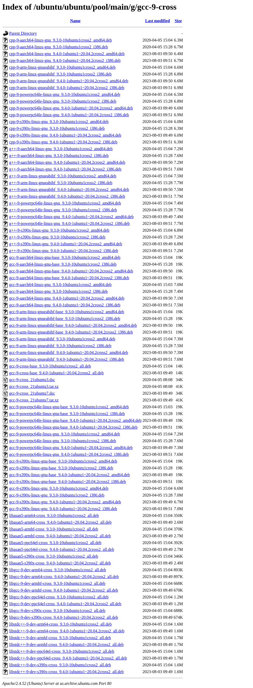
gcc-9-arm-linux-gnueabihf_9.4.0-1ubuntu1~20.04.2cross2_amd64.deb (68, 352)
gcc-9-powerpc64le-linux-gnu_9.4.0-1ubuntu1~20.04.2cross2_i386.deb (69, 454)
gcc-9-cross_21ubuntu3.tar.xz (33, 386)
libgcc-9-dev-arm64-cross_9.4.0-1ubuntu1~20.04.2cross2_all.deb (64, 576)
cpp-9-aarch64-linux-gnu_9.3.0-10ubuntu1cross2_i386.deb (58, 47)
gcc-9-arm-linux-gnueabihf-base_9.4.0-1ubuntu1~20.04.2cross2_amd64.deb (73, 325)
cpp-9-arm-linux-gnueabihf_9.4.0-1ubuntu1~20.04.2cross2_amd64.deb (68, 81)
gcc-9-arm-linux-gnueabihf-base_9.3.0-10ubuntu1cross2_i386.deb (64, 318)
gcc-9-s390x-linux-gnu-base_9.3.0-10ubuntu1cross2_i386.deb (61, 468)
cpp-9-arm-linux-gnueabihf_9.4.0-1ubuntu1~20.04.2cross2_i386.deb (66, 87)
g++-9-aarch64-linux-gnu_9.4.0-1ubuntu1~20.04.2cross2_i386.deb (65, 169)
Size (178, 21)
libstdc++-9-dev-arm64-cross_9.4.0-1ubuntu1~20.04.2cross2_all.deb (66, 631)
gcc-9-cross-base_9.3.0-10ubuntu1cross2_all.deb (50, 366)
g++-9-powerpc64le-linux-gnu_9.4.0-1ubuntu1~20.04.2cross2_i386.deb (69, 223)
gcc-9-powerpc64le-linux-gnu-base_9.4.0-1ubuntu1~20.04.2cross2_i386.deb (73, 427)
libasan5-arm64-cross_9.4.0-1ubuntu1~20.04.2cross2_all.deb (60, 522)
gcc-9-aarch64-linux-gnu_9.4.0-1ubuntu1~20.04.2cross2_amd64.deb (66, 298)
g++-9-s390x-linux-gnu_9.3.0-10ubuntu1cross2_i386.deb (57, 237)
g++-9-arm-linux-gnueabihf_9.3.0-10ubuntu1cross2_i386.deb (60, 182)
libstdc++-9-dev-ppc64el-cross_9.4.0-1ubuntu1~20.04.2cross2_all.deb (68, 658)
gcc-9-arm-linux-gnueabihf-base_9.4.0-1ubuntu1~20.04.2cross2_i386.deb (71, 332)
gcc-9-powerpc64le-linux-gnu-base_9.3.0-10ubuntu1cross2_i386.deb (67, 413)
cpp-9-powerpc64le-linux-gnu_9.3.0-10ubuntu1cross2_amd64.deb (64, 94)
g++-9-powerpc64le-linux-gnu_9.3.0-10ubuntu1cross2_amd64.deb (65, 203)
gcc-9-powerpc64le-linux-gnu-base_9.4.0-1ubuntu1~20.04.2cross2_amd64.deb (75, 420)
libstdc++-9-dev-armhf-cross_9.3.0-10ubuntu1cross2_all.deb (60, 637)
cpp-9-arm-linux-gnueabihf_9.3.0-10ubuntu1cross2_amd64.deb (62, 67)
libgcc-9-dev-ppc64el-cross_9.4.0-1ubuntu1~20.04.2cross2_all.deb (65, 604)
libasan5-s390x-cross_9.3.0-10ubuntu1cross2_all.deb (53, 556)
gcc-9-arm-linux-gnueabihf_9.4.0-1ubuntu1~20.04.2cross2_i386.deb (66, 359)
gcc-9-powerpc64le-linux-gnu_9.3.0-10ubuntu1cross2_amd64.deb (64, 434)
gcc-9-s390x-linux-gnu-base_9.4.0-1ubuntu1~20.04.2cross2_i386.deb (67, 481)
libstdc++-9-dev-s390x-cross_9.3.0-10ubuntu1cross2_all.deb (60, 665)
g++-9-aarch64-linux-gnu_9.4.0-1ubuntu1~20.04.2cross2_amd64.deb (67, 162)
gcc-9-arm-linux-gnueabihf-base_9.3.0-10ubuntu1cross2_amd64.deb (66, 312)
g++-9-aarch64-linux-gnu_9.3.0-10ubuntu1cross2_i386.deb (59, 155)
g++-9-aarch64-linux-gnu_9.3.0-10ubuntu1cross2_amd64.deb (61, 149)
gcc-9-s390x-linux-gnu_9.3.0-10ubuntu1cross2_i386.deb (56, 495)
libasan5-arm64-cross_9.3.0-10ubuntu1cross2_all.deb (54, 515)
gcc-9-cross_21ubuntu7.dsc (32, 393)
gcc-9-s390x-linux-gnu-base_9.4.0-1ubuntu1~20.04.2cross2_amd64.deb (69, 475)
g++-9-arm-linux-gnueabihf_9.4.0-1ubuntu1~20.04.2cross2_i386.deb (67, 196)
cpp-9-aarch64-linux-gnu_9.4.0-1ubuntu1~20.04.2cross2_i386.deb (65, 60)
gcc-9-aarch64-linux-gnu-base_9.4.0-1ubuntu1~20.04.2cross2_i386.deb (69, 278)
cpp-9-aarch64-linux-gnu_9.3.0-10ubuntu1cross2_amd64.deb (60, 40)
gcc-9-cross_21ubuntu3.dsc (32, 379)
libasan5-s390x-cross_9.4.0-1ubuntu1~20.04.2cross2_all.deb (60, 563)
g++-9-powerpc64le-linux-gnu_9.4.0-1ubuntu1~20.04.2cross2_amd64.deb (71, 216)
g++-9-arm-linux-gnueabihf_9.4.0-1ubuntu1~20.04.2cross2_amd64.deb (69, 189)
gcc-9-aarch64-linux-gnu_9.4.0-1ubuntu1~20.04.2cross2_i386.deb (64, 305)
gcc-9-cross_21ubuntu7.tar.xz (33, 400)
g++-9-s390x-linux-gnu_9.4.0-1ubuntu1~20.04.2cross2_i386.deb (63, 250)
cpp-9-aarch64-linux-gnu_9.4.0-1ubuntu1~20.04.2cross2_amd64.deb (67, 53)
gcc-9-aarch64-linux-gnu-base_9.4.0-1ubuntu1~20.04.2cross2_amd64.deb (71, 271)
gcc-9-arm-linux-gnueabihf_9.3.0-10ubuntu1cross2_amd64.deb (62, 339)
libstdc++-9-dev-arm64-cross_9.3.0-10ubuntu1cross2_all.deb (60, 624)
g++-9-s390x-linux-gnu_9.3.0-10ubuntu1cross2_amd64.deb (59, 230)
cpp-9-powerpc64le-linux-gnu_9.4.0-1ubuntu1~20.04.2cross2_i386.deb (69, 115)
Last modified (157, 21)
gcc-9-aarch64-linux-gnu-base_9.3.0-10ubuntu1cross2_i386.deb (62, 264)
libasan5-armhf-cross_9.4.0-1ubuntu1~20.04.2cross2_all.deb (60, 536)
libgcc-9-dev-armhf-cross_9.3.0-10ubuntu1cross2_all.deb (57, 583)
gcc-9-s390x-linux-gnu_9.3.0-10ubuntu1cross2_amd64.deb (58, 488)
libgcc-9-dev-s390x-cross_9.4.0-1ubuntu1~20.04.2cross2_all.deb (63, 617)
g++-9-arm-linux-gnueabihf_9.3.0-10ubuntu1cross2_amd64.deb (62, 176)
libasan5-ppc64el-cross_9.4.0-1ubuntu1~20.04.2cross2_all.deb (61, 549)
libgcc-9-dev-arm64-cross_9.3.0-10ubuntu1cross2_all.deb (57, 570)
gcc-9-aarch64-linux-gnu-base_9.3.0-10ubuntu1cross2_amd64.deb (64, 257)
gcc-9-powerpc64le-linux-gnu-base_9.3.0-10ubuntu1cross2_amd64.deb (69, 407)
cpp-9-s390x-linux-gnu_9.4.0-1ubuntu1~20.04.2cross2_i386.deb (63, 142)
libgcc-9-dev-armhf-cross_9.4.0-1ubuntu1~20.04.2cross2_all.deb (63, 590)
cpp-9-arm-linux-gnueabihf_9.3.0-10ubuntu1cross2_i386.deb (60, 74)
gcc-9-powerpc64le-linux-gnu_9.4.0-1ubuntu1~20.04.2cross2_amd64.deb (71, 447)
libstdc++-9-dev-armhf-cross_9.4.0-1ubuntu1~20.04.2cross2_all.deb (66, 644)
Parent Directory (23, 33)
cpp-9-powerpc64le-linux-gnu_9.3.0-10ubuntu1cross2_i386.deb (62, 101)
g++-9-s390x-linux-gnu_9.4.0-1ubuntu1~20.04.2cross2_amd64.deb (65, 244)
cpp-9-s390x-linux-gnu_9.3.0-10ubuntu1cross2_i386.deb (57, 128)
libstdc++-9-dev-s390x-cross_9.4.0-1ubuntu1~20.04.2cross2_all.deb (66, 671)
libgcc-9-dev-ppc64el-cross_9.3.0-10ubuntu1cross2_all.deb (59, 597)
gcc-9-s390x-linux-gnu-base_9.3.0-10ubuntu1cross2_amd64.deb (63, 461)
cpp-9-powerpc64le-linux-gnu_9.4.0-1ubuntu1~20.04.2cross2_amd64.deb (71, 108)
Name (75, 21)
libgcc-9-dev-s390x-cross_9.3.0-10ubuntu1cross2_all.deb (57, 610)
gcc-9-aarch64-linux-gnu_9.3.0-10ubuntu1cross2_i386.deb (58, 291)
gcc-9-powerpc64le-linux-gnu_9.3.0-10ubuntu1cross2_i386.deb (62, 441)
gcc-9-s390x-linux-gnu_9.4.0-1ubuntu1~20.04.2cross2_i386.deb (63, 508)
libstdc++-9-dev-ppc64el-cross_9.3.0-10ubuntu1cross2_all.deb (61, 651)
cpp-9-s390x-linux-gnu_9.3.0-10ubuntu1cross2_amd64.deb (59, 121)
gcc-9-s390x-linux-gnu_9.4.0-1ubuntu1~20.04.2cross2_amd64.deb (65, 502)
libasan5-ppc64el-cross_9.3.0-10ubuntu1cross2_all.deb (55, 542)
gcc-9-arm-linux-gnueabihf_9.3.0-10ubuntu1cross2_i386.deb (60, 345)
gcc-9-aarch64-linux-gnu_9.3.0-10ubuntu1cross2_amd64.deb (60, 284)
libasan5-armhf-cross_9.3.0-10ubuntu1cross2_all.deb (53, 529)
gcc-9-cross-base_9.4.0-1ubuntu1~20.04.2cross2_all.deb (56, 373)
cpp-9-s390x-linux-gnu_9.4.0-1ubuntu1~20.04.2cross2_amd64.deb (65, 135)
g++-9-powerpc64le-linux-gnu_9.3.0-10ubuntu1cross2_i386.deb (63, 210)
